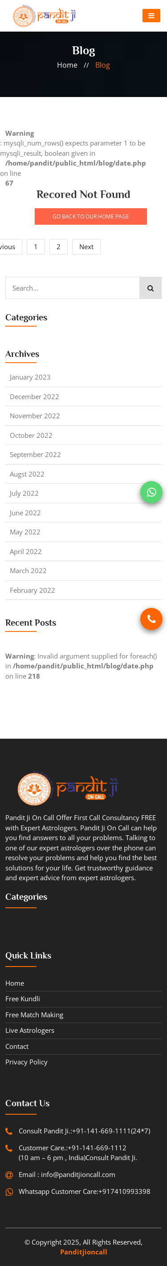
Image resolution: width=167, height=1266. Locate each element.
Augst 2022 (27, 473)
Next (86, 246)
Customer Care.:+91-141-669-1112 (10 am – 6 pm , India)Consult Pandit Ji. (78, 1152)
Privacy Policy (26, 1061)
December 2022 (34, 396)
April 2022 (26, 551)
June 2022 (25, 512)
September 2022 (35, 454)
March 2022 (28, 570)
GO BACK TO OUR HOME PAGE (91, 216)
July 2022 (24, 493)
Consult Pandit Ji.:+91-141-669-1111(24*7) (84, 1130)
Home (14, 983)
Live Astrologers (29, 1030)
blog (102, 65)
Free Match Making (34, 1014)
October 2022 (31, 435)
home (67, 65)
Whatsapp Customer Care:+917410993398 (85, 1191)
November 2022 (35, 415)
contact (17, 1046)
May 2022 (25, 531)
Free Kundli (22, 998)
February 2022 (32, 590)
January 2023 (30, 376)
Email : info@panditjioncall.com (67, 1174)
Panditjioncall (83, 1251)
